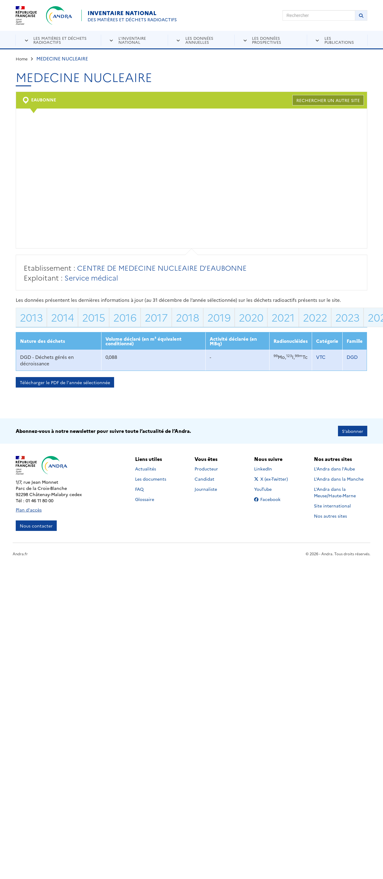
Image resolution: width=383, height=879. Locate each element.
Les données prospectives (266, 40)
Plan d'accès (29, 510)
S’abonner (352, 431)
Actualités (145, 469)
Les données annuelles (199, 40)
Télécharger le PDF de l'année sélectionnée (65, 382)
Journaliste (206, 489)
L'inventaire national (132, 40)
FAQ (139, 489)
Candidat (204, 479)
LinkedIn (269, 469)
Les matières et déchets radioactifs (60, 40)
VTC (320, 357)
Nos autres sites (330, 516)
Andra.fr (20, 553)
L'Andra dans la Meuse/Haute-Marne (335, 492)
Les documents (150, 479)
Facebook (272, 499)
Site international (332, 506)
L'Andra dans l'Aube (334, 469)
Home (22, 58)
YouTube (269, 489)
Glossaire (144, 499)
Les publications (339, 40)
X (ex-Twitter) (272, 479)
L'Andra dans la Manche (339, 479)
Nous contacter (36, 526)
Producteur (206, 469)
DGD (352, 357)
